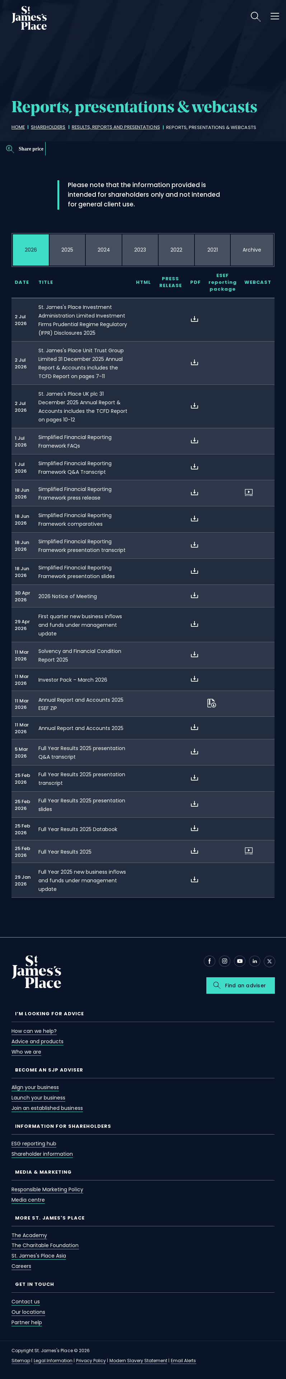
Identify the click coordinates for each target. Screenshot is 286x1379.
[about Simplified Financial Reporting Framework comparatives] (194, 518)
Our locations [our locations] (28, 1312)
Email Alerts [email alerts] (183, 1360)
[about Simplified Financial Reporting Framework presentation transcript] (194, 544)
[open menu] (274, 17)
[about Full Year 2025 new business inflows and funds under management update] (194, 879)
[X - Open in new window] (269, 961)
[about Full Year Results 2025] (194, 850)
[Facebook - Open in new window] (209, 961)
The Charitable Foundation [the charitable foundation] (45, 1245)
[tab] (31, 250)
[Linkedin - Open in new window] (255, 961)
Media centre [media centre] (28, 1199)
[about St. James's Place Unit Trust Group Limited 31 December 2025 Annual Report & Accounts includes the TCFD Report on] (194, 362)
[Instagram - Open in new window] (224, 961)
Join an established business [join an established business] (47, 1108)
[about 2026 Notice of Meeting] (194, 595)
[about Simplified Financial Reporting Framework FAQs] (194, 440)
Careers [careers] (21, 1266)
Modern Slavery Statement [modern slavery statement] (138, 1360)
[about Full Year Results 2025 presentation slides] (194, 804)
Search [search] (255, 16)
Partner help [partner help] (26, 1322)
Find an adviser (245, 985)
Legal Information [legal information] (53, 1360)
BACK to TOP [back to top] (17, 1374)
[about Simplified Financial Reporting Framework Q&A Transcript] (194, 466)
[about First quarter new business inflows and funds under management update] (194, 624)
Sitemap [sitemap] (20, 1360)
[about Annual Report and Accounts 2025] (194, 727)
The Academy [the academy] (29, 1235)
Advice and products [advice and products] (37, 1041)
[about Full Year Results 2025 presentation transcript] (194, 777)
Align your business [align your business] (35, 1087)
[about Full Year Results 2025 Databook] (194, 828)
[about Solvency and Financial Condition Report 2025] (194, 654)
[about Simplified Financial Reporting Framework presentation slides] (194, 571)
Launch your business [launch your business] (38, 1097)
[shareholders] (48, 127)
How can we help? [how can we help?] (34, 1031)
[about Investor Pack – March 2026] (194, 678)
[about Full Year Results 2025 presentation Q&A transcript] (194, 751)
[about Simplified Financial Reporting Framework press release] (194, 492)
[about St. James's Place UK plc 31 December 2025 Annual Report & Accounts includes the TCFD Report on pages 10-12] (194, 405)
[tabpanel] (143, 591)
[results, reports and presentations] (118, 127)
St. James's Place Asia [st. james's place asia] (38, 1255)
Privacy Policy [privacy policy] (91, 1360)
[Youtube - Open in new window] (239, 961)
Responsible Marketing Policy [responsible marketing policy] (47, 1189)
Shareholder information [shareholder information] (42, 1154)
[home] (18, 127)
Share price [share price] (31, 149)
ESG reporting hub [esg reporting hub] (33, 1143)
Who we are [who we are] (26, 1051)
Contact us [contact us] (25, 1301)
